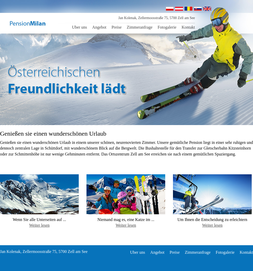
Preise (117, 27)
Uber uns (79, 27)
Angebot (99, 27)
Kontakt (188, 27)
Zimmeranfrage (140, 27)
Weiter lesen (39, 225)
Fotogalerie (167, 27)
